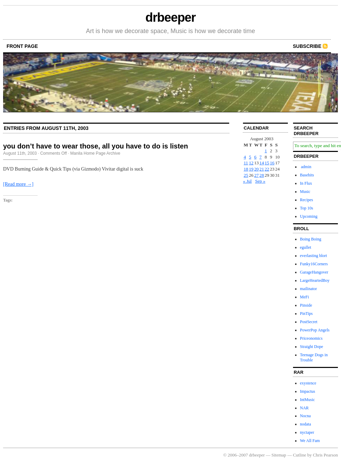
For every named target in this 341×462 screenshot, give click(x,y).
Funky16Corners (314, 263)
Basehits (307, 175)
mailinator (308, 288)
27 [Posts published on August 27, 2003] (256, 175)
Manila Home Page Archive (95, 153)
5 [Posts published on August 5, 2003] (250, 157)
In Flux (306, 183)
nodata (305, 424)
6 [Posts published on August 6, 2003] (255, 157)
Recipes (306, 199)
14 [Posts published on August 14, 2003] (262, 162)
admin (305, 166)
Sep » (260, 181)
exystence (308, 383)
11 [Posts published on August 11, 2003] (246, 162)
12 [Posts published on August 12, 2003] (251, 162)
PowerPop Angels (315, 330)
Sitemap (279, 455)
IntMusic (307, 399)
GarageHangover (314, 272)
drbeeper (170, 17)
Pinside (306, 305)
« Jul (247, 181)
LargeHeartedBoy (315, 280)
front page (22, 46)
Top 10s (306, 208)
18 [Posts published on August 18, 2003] (246, 169)
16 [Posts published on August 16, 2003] (272, 162)
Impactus (307, 391)
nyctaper (307, 432)
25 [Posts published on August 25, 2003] (246, 175)
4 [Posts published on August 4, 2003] (245, 157)
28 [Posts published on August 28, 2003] (262, 175)
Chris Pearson (325, 455)
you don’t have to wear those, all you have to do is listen (95, 146)
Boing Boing (310, 239)
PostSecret (309, 321)
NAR (304, 407)
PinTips (306, 313)
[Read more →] (18, 184)
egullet (305, 247)
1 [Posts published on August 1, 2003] (266, 150)
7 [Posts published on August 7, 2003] (261, 157)
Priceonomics (311, 338)
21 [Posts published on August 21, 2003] (262, 169)
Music (305, 191)
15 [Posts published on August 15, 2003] (267, 162)
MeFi (304, 297)
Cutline (299, 455)
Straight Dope (311, 346)
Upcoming (309, 216)
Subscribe (307, 46)
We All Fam (310, 440)
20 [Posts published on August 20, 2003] (256, 169)
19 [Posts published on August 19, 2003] (251, 169)
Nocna (305, 415)
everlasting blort (313, 255)
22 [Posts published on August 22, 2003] (267, 169)
